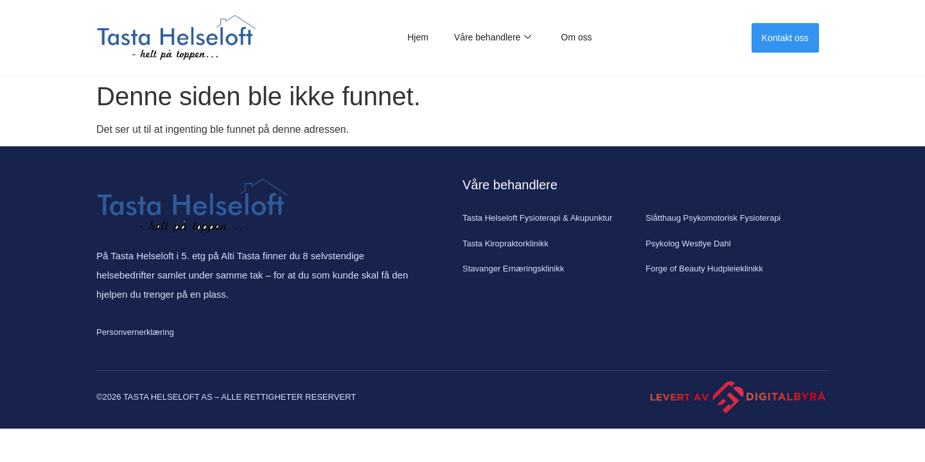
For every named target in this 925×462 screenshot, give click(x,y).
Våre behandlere (493, 37)
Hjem (417, 37)
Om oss (576, 37)
